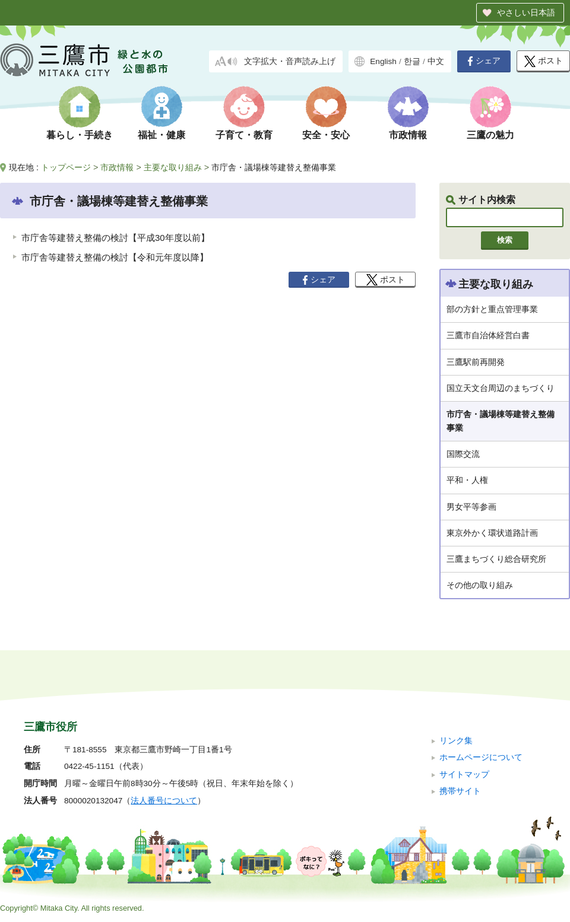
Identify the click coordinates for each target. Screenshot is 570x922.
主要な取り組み (173, 167)
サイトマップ (464, 774)
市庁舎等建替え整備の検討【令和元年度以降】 (114, 257)
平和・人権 (467, 480)
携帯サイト (460, 791)
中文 (436, 61)
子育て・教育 (244, 135)
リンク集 (456, 740)
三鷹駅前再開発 (475, 362)
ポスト (543, 61)
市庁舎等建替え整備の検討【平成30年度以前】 (115, 238)
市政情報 (408, 135)
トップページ (66, 167)
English (383, 61)
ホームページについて (480, 757)
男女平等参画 (471, 506)
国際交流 (463, 454)
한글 (412, 61)
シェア (484, 61)
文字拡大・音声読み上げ (289, 61)
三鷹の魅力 (490, 135)
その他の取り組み (479, 585)
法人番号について (164, 800)
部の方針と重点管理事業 (492, 309)
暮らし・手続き (79, 135)
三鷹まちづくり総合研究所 (496, 559)
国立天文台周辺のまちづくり (500, 388)
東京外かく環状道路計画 (492, 533)
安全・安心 (326, 135)
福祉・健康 (161, 135)
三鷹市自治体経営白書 (488, 335)
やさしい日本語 (526, 12)
